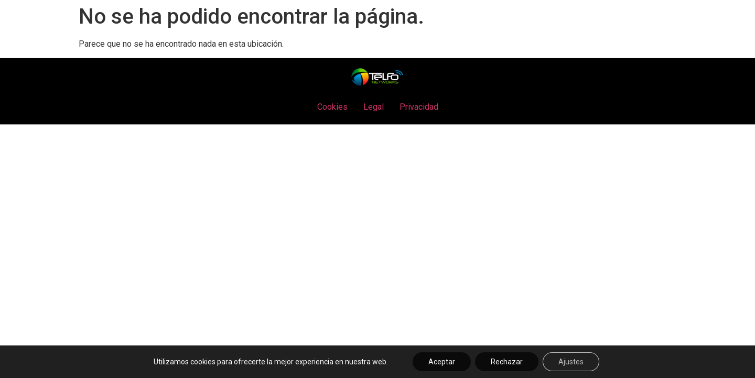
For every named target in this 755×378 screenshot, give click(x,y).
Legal (373, 107)
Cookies (332, 107)
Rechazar (507, 362)
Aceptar (441, 362)
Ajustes (571, 362)
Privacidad (419, 107)
